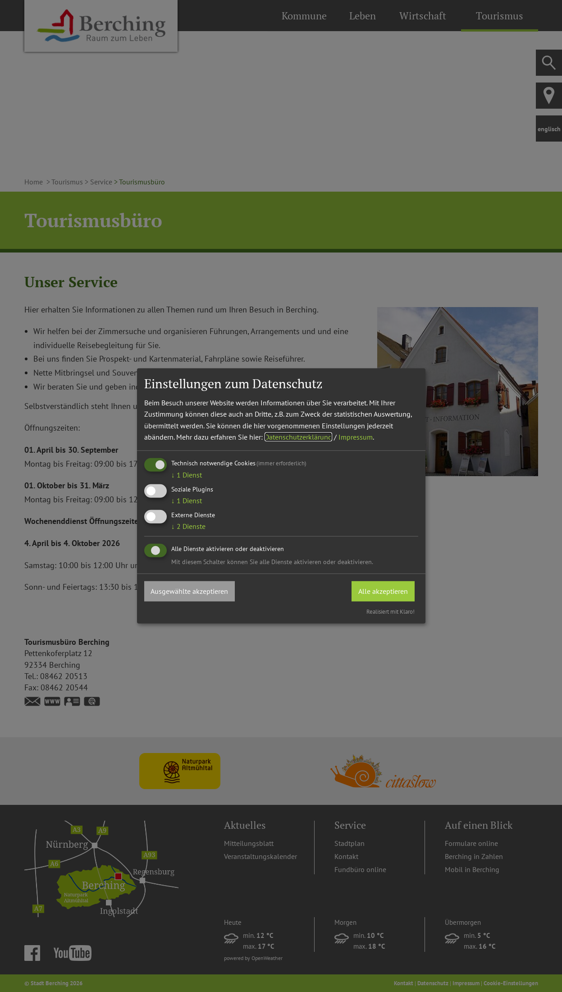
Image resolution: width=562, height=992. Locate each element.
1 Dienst (186, 474)
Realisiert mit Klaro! (390, 611)
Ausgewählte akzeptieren (189, 590)
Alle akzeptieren (383, 590)
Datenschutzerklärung (298, 436)
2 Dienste (188, 526)
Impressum (355, 436)
